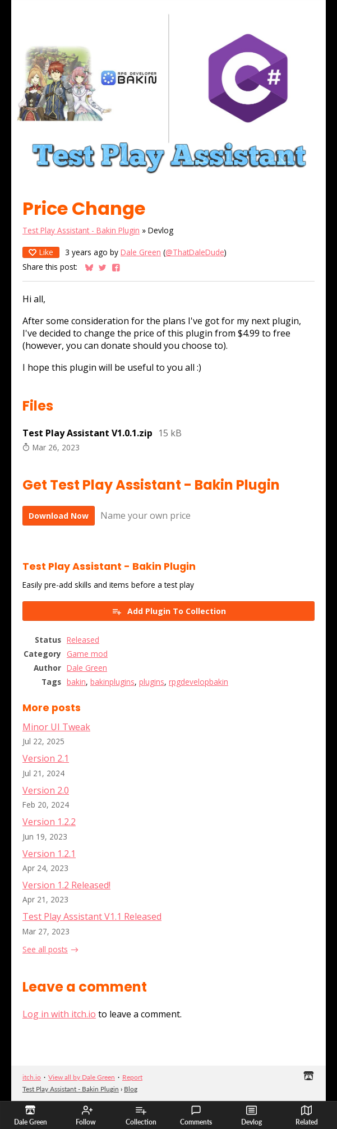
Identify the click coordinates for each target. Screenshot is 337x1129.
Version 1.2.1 (49, 853)
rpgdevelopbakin (198, 681)
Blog (130, 1089)
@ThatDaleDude (194, 252)
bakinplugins (112, 681)
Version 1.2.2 (49, 821)
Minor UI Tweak (56, 727)
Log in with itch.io (59, 1014)
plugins (151, 681)
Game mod (87, 653)
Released (83, 639)
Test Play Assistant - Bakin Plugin (81, 230)
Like (41, 252)
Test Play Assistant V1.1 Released (91, 916)
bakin (76, 681)
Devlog (251, 1115)
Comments (196, 1115)
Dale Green (141, 252)
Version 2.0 (45, 790)
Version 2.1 (45, 758)
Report (132, 1077)
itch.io (31, 1077)
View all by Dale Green (81, 1077)
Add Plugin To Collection (169, 611)
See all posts (45, 949)
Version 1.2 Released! (66, 885)
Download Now (59, 515)
